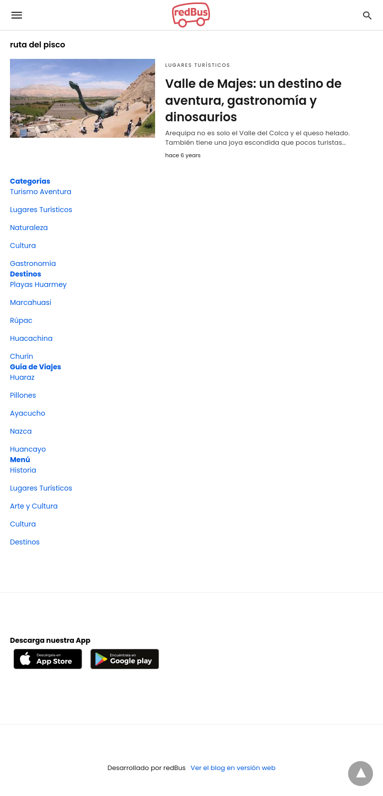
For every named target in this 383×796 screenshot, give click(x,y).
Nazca (21, 431)
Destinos (25, 274)
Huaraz (22, 377)
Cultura (23, 246)
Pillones (23, 395)
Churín (21, 356)
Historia (23, 470)
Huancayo (28, 449)
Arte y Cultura (34, 506)
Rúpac (21, 320)
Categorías (30, 181)
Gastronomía (33, 263)
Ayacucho (27, 413)
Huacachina (31, 338)
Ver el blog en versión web (233, 768)
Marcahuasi (30, 302)
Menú (20, 460)
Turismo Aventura (40, 192)
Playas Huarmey (38, 284)
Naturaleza (29, 228)
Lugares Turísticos (197, 65)
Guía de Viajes (35, 367)
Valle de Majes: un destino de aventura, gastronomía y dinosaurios (253, 100)
